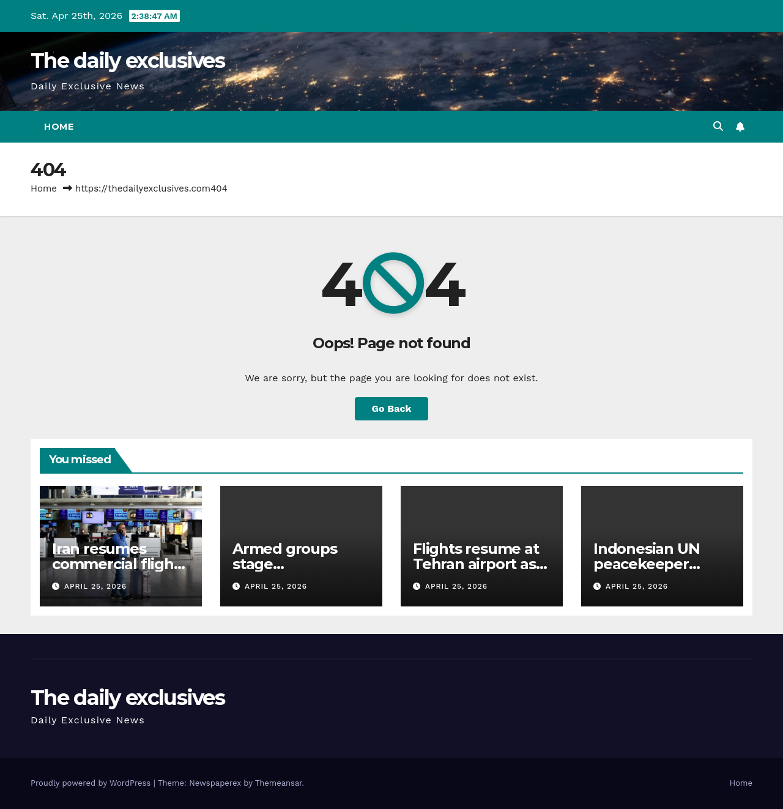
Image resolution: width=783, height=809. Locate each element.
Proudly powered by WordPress (92, 783)
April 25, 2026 (95, 586)
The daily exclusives (128, 60)
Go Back (392, 408)
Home (58, 126)
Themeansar (278, 783)
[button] (718, 126)
